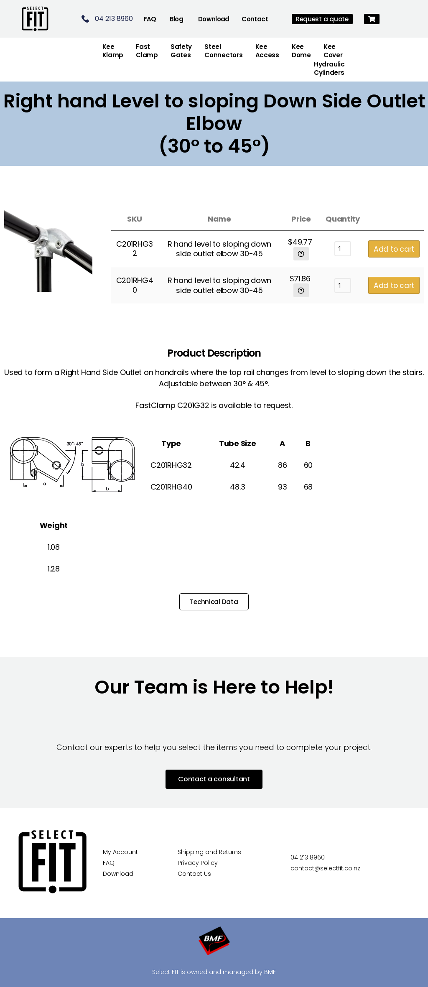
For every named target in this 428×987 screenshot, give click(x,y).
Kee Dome (301, 50)
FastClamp (147, 50)
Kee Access (267, 50)
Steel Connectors (223, 50)
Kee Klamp (113, 50)
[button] (372, 19)
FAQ (150, 19)
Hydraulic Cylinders (329, 68)
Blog (176, 19)
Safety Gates (181, 50)
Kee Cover (333, 50)
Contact (255, 19)
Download (213, 19)
